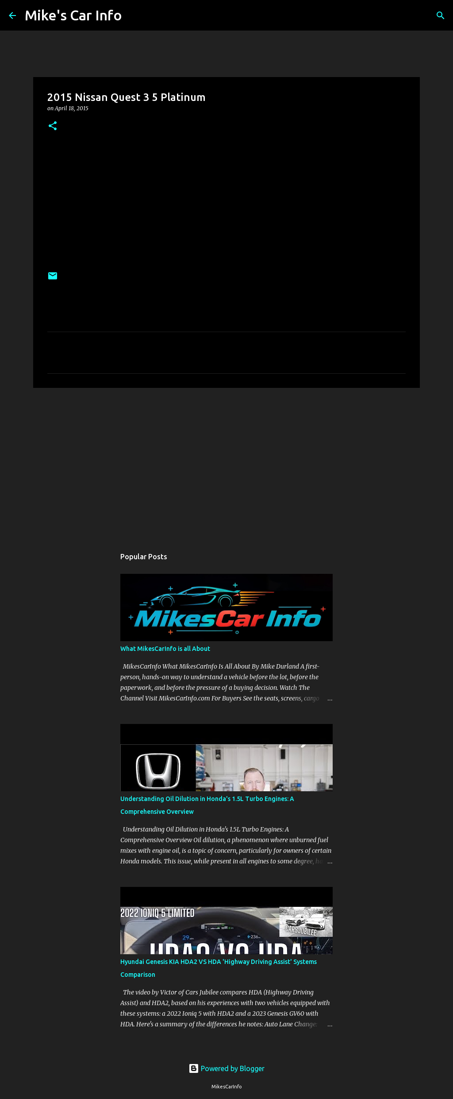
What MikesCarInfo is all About (165, 648)
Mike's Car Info (73, 15)
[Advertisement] (226, 463)
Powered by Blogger (226, 1068)
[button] (52, 126)
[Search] (134, 15)
